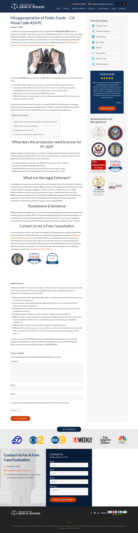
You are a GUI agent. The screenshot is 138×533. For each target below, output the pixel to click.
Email (13, 394)
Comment (15, 361)
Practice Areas (78, 8)
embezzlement (23, 45)
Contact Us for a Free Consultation (28, 134)
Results (92, 8)
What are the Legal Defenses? (26, 126)
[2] (64, 171)
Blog (114, 8)
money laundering (47, 45)
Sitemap (69, 522)
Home (58, 8)
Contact (122, 8)
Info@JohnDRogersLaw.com (102, 4)
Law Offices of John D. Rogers (41, 249)
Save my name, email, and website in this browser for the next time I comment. (41, 403)
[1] (63, 34)
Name (13, 385)
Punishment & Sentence (23, 130)
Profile (66, 8)
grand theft (34, 45)
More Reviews (106, 108)
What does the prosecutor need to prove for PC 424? (35, 122)
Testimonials (103, 8)
